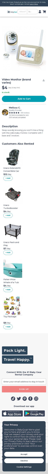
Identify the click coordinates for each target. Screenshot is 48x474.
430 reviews (24, 113)
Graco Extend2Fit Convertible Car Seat (11, 171)
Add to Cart (24, 99)
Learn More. (34, 4)
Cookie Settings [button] (24, 467)
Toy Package (9, 316)
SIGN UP (24, 389)
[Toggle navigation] (4, 11)
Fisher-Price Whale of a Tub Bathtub (11, 282)
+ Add (8, 178)
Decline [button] (24, 461)
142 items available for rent (19, 115)
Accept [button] (24, 454)
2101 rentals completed (17, 117)
